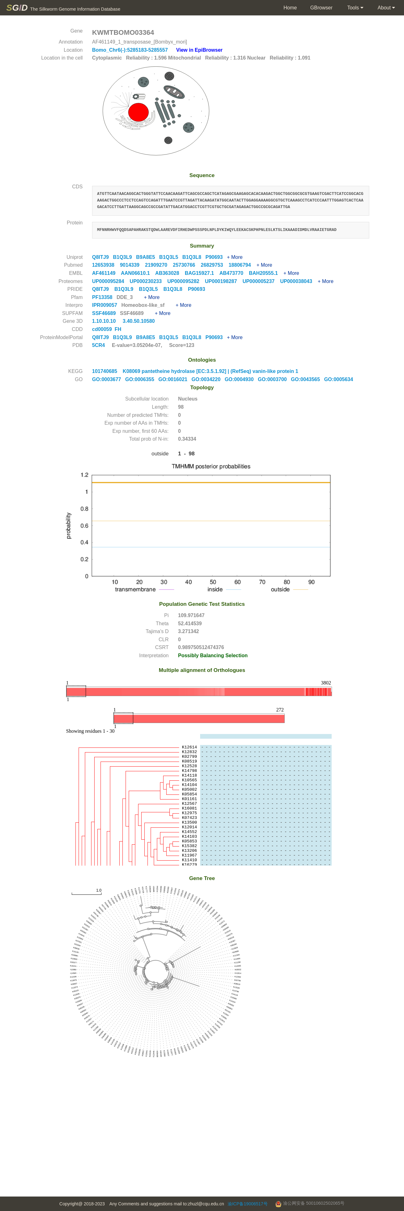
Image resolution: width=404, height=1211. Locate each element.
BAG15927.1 (202, 273)
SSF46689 (104, 313)
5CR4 (98, 345)
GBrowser (321, 7)
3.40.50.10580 (139, 321)
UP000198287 (223, 281)
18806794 (242, 265)
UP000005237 (261, 281)
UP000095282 (186, 281)
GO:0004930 (241, 379)
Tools (354, 8)
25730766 (187, 265)
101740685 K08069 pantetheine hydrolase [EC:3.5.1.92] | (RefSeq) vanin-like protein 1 (195, 371)
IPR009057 (105, 305)
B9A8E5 (147, 257)
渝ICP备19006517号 (248, 1203)
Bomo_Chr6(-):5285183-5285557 (130, 50)
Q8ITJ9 (102, 257)
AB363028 (170, 273)
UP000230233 (148, 281)
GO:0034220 (208, 379)
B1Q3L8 (193, 257)
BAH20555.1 (266, 273)
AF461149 (106, 273)
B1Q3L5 (170, 257)
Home (290, 7)
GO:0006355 (141, 379)
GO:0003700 (274, 379)
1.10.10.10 (104, 321)
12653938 (106, 265)
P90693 (216, 257)
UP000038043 (299, 281)
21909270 (159, 265)
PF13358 (103, 297)
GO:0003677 (108, 379)
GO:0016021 (175, 379)
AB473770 (234, 273)
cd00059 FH (106, 329)
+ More (234, 257)
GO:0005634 (340, 379)
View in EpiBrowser (199, 50)
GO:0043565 (307, 379)
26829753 (215, 265)
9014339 (132, 265)
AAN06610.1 (138, 273)
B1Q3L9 (124, 257)
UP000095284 (111, 281)
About (386, 8)
